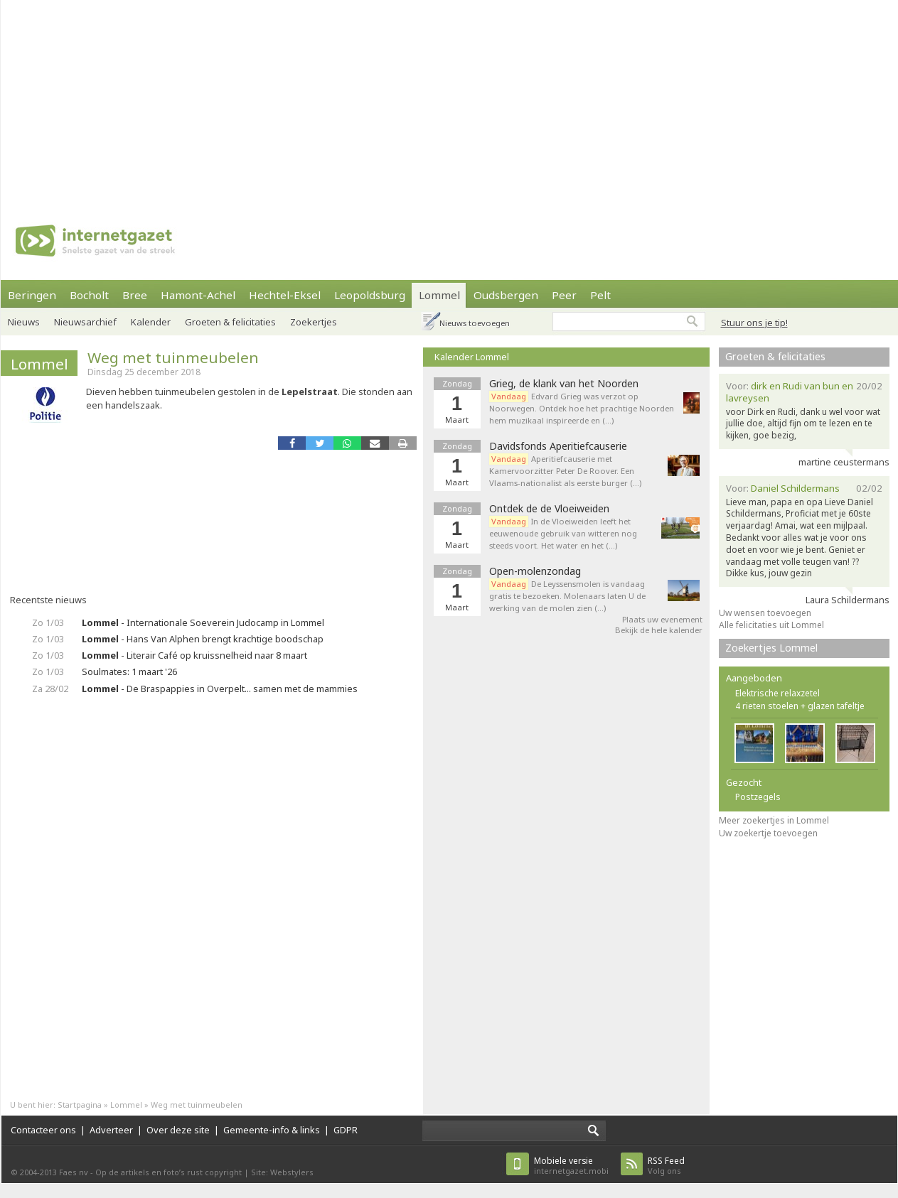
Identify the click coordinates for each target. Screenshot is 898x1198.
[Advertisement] (329, 99)
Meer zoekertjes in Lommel (774, 820)
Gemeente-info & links (271, 1129)
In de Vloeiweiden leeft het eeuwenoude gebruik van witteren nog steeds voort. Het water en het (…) (563, 533)
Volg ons (666, 1165)
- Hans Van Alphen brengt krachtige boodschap (203, 638)
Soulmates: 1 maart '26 (129, 671)
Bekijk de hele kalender (658, 630)
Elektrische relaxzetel (777, 693)
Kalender (151, 321)
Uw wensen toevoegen (765, 613)
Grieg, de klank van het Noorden (563, 383)
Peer (564, 295)
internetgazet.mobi (571, 1165)
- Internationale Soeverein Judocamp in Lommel (203, 622)
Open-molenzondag (535, 571)
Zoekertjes (313, 321)
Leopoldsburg (369, 295)
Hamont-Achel (198, 295)
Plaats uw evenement (662, 619)
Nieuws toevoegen (474, 323)
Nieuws (24, 321)
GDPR (345, 1129)
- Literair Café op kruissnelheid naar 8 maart (194, 655)
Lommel (439, 295)
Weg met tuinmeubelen (173, 357)
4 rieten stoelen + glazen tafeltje (800, 706)
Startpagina (80, 1104)
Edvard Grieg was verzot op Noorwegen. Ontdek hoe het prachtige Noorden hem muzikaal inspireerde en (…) (581, 408)
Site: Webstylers (282, 1172)
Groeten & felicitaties (230, 321)
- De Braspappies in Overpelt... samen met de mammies (220, 688)
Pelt (600, 295)
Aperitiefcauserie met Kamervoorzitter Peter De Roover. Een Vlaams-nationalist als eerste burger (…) (565, 470)
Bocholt (89, 295)
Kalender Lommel (471, 356)
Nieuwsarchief (85, 321)
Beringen (32, 295)
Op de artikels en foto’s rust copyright (168, 1172)
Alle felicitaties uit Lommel (771, 625)
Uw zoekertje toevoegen (768, 833)
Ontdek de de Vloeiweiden (549, 508)
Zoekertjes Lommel (771, 647)
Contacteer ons (43, 1129)
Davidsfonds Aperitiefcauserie (558, 446)
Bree (134, 295)
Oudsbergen (506, 295)
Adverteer (111, 1129)
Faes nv (73, 1172)
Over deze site (178, 1129)
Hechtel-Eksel (285, 295)
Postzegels (758, 797)
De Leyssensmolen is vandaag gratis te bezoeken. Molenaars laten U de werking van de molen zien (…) (567, 595)
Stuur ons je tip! (754, 322)
